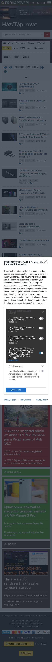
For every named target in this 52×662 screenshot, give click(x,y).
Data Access (25, 400)
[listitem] (26, 312)
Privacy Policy (41, 400)
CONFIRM (16, 390)
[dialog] (26, 331)
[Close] (46, 262)
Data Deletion (10, 400)
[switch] (41, 318)
